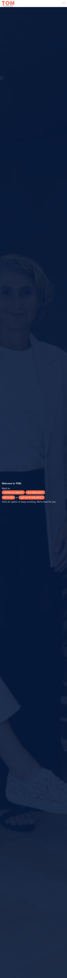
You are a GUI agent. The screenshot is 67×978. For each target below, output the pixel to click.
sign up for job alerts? (31, 497)
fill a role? (8, 497)
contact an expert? (13, 492)
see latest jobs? (35, 492)
